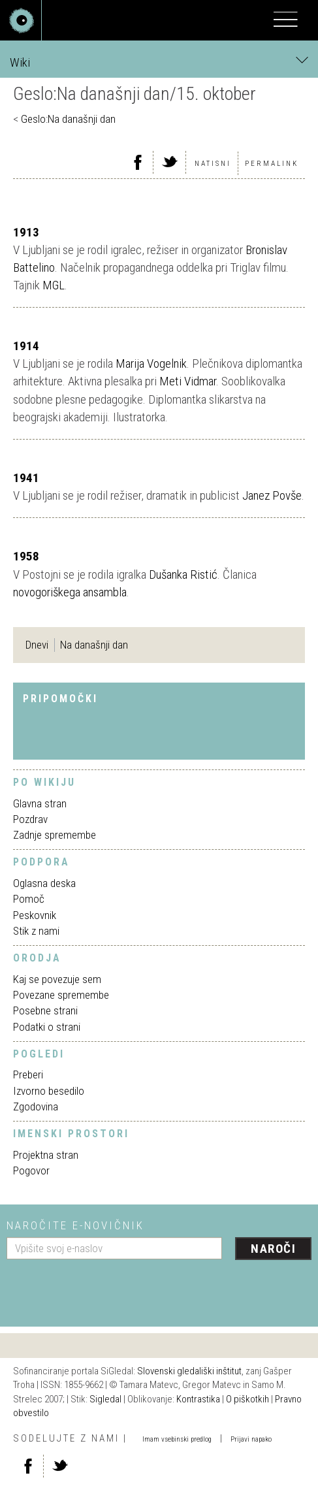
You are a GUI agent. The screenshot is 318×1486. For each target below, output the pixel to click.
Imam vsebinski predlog (177, 1439)
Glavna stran (40, 803)
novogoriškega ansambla (70, 592)
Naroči (273, 1248)
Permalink (271, 163)
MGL (53, 285)
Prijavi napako (251, 1439)
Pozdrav (30, 819)
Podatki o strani (46, 1026)
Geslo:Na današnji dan (68, 118)
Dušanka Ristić (183, 574)
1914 (26, 345)
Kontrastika (198, 1399)
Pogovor (31, 1170)
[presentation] (106, 1288)
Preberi (28, 1074)
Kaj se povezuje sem (57, 979)
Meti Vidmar (187, 381)
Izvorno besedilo (48, 1090)
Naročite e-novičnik (75, 1225)
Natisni (213, 163)
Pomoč (28, 898)
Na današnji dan (94, 644)
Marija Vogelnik (151, 363)
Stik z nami (36, 930)
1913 (26, 232)
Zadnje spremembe (54, 834)
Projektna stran (45, 1154)
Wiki (159, 62)
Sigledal (105, 1399)
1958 (26, 556)
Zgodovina (35, 1106)
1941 (26, 477)
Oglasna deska (44, 883)
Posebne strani (45, 1010)
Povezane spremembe (61, 994)
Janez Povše (272, 495)
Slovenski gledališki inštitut (189, 1371)
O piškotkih (247, 1399)
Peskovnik (34, 915)
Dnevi (36, 644)
